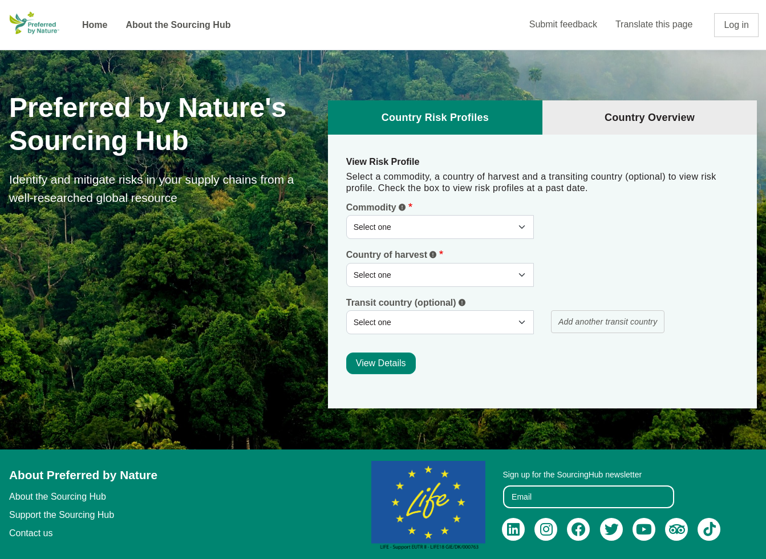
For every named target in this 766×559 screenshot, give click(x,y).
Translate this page (653, 24)
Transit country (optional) (405, 302)
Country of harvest (391, 255)
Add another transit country (608, 321)
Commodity (376, 207)
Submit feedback (563, 24)
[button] (402, 207)
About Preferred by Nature (83, 474)
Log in (736, 25)
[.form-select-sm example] (440, 275)
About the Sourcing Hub (177, 25)
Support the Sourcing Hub (61, 515)
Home (94, 25)
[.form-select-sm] (440, 227)
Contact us (30, 533)
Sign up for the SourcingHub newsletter (572, 474)
